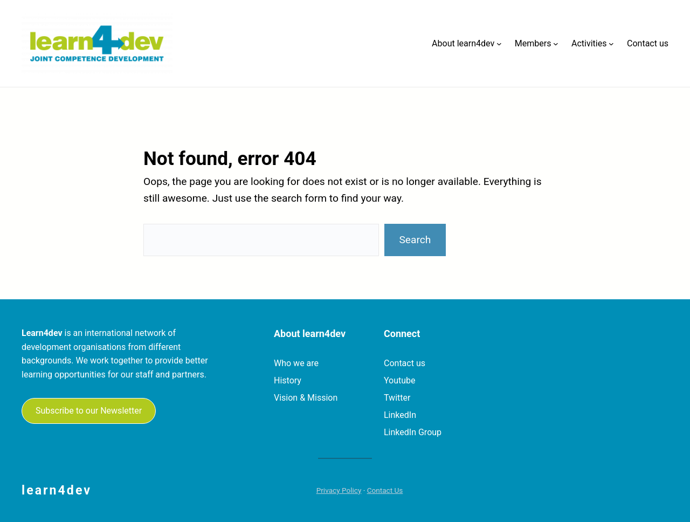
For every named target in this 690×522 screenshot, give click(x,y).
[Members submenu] (555, 43)
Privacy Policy (339, 490)
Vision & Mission (305, 398)
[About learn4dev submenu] (499, 43)
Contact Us (385, 490)
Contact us (404, 363)
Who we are (296, 363)
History (287, 380)
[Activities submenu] (611, 43)
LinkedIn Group (412, 432)
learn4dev (57, 490)
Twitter (397, 398)
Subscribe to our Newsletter (89, 411)
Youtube (400, 380)
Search (415, 239)
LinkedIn (400, 415)
